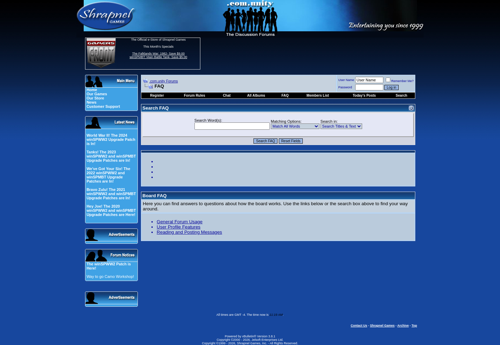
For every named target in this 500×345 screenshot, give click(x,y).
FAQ (285, 95)
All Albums (256, 95)
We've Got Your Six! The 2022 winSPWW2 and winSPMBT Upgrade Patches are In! (108, 175)
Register (157, 95)
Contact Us (359, 325)
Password (345, 87)
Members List (318, 95)
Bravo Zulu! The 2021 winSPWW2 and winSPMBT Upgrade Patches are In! (111, 193)
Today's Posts (364, 95)
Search (401, 95)
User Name (346, 80)
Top (414, 325)
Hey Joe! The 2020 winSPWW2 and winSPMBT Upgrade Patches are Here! (111, 210)
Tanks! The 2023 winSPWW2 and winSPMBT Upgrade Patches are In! (111, 156)
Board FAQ (154, 195)
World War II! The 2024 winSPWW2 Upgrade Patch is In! (110, 139)
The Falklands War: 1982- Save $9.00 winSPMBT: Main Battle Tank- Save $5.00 (158, 55)
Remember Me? (400, 81)
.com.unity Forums (163, 81)
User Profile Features (178, 227)
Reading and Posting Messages (189, 232)
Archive (403, 325)
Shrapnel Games (382, 325)
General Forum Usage (179, 221)
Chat (227, 95)
